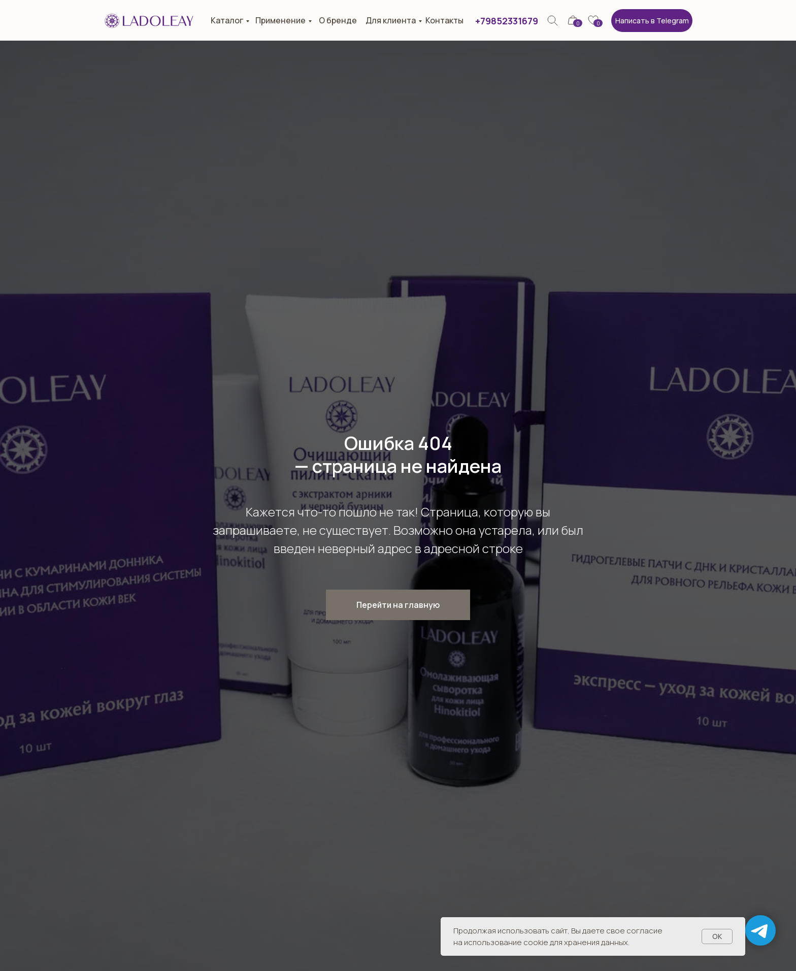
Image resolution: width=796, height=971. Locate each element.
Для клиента (391, 20)
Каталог (227, 20)
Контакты (444, 20)
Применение (280, 20)
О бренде (338, 20)
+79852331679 (506, 21)
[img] (552, 20)
